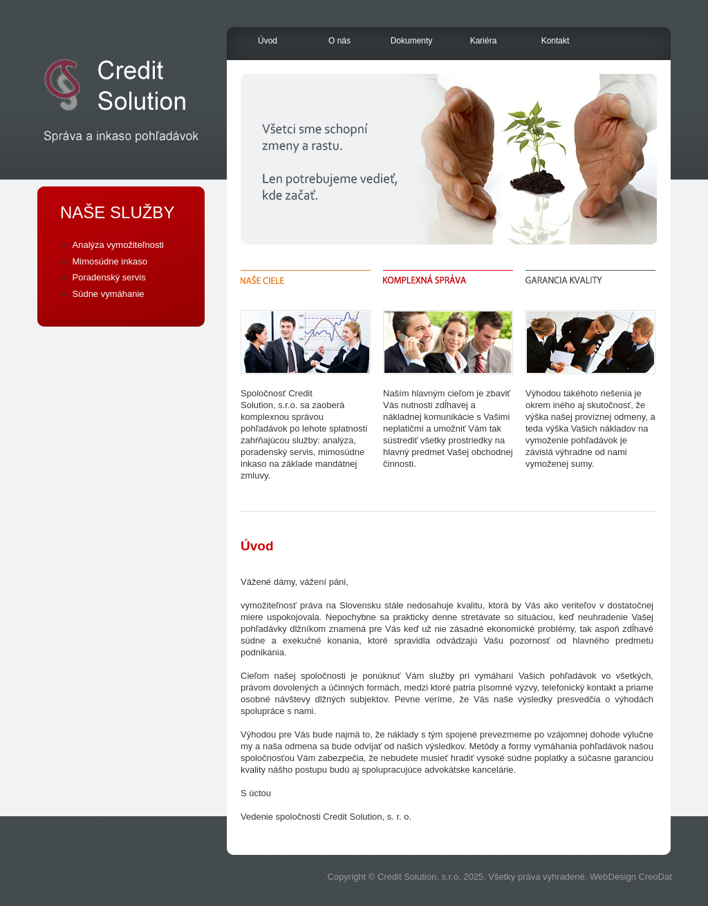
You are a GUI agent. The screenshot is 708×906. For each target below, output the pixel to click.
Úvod (267, 41)
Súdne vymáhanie (109, 294)
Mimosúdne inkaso (110, 261)
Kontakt (555, 41)
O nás (339, 41)
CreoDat (655, 876)
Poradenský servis (109, 277)
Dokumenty (412, 41)
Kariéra (483, 41)
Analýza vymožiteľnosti (118, 245)
